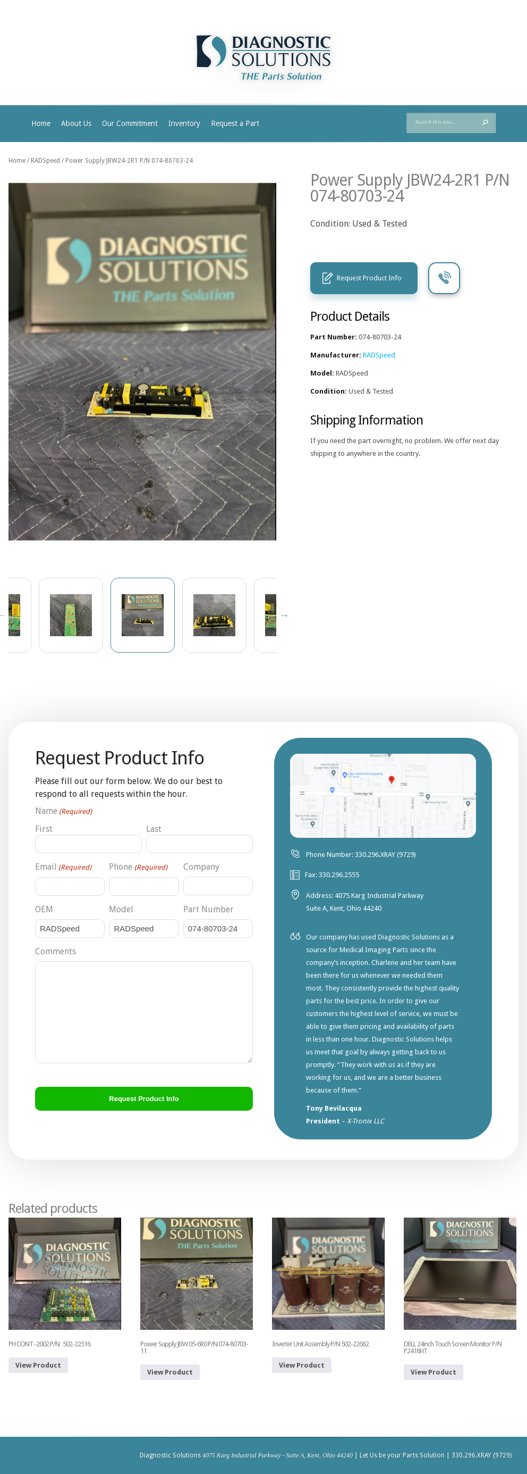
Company (201, 867)
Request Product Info (369, 278)
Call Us (444, 278)
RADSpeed (45, 160)
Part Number (208, 909)
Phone (138, 867)
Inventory (184, 123)
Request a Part (235, 123)
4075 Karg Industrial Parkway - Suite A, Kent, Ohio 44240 (277, 1455)
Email (63, 867)
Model (121, 909)
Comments (55, 951)
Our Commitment (130, 123)
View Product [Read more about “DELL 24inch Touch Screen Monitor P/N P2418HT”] (433, 1372)
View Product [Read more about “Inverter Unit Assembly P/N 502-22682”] (302, 1365)
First (44, 829)
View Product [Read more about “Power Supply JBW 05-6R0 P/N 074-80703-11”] (170, 1372)
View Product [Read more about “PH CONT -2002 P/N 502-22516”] (38, 1365)
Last (154, 829)
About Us (76, 123)
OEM (44, 909)
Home (40, 123)
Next (284, 615)
